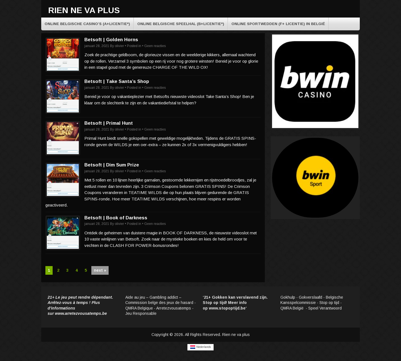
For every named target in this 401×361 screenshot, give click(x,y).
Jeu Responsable (141, 313)
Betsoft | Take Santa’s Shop (116, 81)
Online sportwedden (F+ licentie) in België (278, 24)
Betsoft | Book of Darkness (115, 217)
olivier (119, 46)
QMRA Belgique (139, 308)
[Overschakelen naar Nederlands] (200, 347)
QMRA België (292, 308)
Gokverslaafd (310, 297)
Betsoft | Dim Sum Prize (111, 165)
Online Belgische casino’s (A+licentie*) (87, 24)
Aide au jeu (135, 297)
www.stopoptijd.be (227, 308)
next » (100, 270)
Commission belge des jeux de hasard (159, 302)
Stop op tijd (329, 302)
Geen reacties (155, 46)
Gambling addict (164, 297)
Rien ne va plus (84, 10)
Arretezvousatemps (173, 308)
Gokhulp (287, 297)
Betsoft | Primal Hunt (108, 123)
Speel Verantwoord (325, 308)
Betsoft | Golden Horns (111, 39)
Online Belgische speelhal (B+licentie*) (180, 24)
